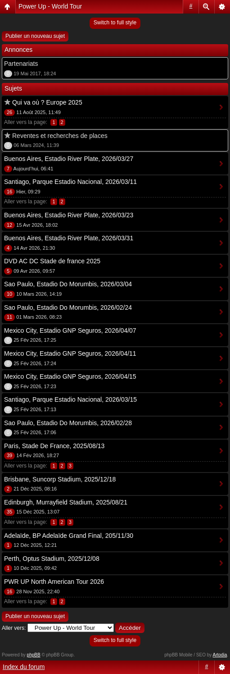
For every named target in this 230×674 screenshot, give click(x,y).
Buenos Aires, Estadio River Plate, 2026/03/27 (68, 158)
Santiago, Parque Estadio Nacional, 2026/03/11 (70, 181)
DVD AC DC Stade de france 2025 (52, 261)
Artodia (220, 654)
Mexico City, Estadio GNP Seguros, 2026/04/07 (70, 330)
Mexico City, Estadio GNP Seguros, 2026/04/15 (70, 376)
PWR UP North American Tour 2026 (54, 581)
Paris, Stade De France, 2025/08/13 (54, 445)
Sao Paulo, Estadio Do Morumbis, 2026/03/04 (68, 284)
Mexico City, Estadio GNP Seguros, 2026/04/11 (70, 353)
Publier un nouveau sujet (35, 36)
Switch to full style (115, 22)
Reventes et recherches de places (60, 135)
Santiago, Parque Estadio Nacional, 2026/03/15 (70, 399)
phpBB (34, 654)
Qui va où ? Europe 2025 (47, 102)
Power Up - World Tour (50, 6)
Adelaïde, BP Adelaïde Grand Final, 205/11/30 (68, 535)
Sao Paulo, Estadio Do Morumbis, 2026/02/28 (68, 422)
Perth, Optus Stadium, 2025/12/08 (51, 558)
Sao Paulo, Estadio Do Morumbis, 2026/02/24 (68, 307)
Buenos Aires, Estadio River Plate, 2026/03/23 (68, 215)
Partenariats (21, 63)
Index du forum (24, 666)
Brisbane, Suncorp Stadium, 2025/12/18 (60, 479)
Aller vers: (14, 628)
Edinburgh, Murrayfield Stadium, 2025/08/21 (65, 502)
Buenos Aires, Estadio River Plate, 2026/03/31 (68, 238)
